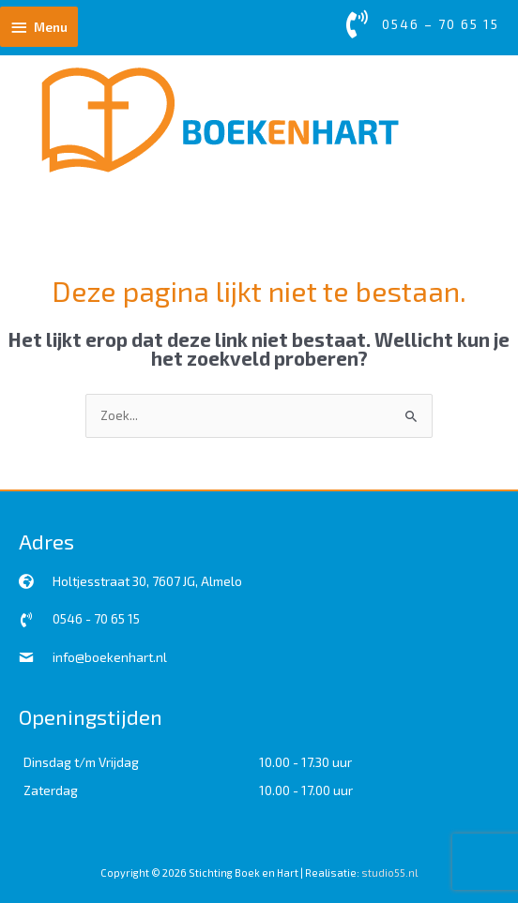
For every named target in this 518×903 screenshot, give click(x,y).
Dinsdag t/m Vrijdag (81, 762)
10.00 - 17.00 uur (306, 790)
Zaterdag (50, 790)
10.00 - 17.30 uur (305, 762)
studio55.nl (389, 872)
